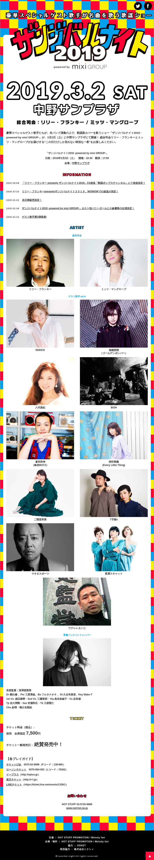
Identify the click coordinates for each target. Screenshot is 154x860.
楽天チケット (13, 779)
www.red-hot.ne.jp (77, 808)
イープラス (12, 774)
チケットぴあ (13, 764)
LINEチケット (14, 784)
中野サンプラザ (81, 163)
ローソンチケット (16, 769)
